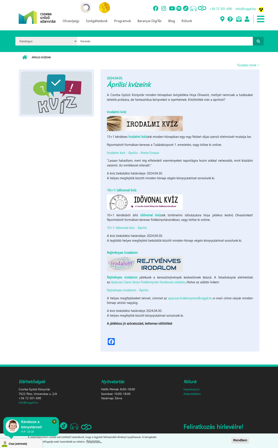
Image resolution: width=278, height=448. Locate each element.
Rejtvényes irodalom (122, 277)
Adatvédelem (192, 394)
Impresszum (191, 389)
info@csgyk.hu (245, 9)
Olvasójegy (71, 20)
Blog (171, 20)
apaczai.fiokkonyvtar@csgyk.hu (190, 298)
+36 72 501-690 (220, 9)
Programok (122, 20)
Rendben (240, 440)
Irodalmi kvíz (137, 136)
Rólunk (187, 20)
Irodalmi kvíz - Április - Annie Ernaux (133, 152)
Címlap (25, 57)
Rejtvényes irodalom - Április (127, 290)
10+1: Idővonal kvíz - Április (127, 227)
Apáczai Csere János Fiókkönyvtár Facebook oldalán (148, 282)
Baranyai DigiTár (149, 20)
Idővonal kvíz (150, 215)
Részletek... (94, 442)
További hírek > (248, 65)
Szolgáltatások (97, 20)
